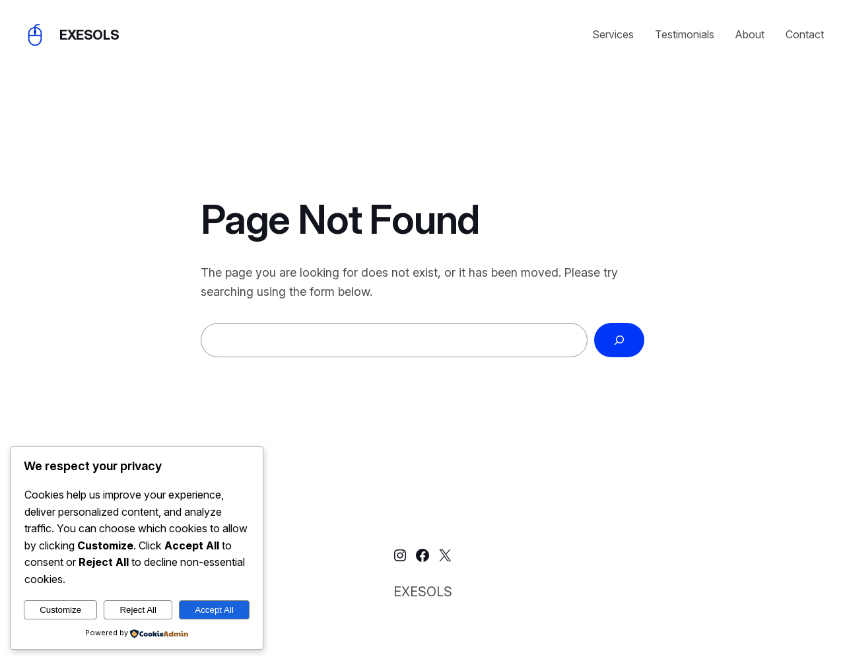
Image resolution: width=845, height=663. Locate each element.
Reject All (137, 610)
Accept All (214, 610)
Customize (60, 610)
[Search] (619, 340)
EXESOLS (89, 35)
